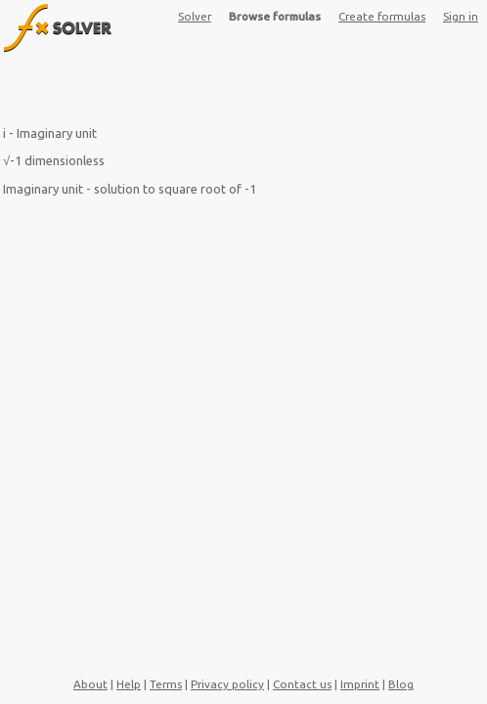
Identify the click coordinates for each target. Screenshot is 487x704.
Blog (401, 684)
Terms (166, 684)
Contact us (302, 684)
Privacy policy (227, 684)
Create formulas (381, 16)
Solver (194, 16)
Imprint (359, 684)
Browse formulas (275, 16)
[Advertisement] (243, 93)
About (90, 684)
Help (128, 684)
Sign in (460, 16)
